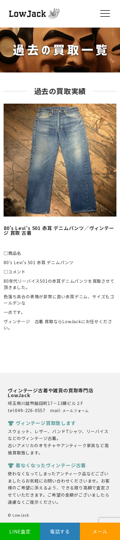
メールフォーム (75, 410)
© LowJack (18, 515)
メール (99, 531)
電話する (60, 531)
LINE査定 (20, 531)
